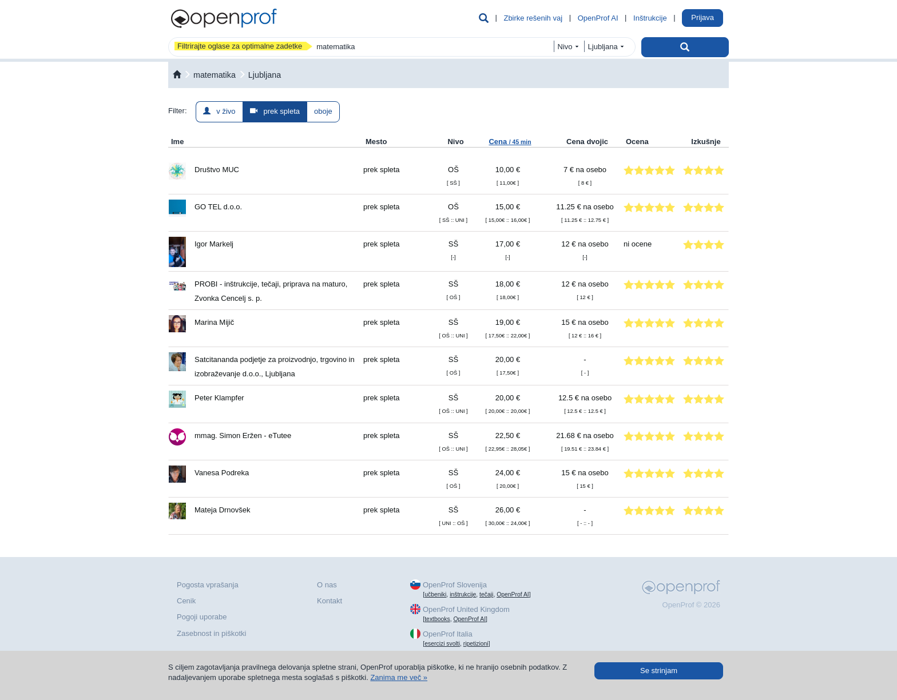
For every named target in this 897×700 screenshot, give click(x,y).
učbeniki (435, 594)
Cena (510, 141)
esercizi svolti (442, 644)
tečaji (486, 594)
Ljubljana (264, 74)
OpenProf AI (598, 18)
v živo (219, 111)
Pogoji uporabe (202, 616)
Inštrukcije (650, 18)
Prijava (702, 17)
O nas (327, 584)
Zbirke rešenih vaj (532, 18)
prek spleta (275, 111)
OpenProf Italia (448, 634)
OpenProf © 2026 (691, 604)
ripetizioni (476, 644)
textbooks (437, 619)
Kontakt (329, 600)
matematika (214, 74)
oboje (323, 111)
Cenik (186, 600)
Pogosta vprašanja (208, 584)
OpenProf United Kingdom (466, 609)
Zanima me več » (398, 677)
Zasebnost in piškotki (211, 633)
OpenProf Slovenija (455, 584)
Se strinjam (658, 670)
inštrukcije (463, 594)
